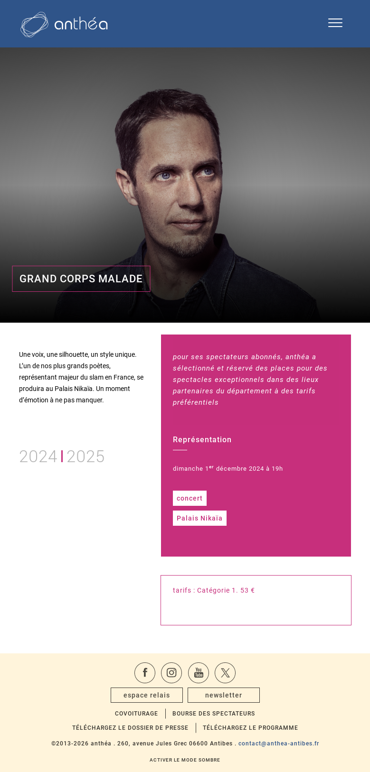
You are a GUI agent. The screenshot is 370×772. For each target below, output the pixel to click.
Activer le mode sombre (185, 760)
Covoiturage (136, 713)
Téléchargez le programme (250, 728)
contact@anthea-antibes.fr (278, 743)
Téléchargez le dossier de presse (130, 728)
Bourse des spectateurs (213, 713)
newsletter (223, 695)
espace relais (146, 695)
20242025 (62, 455)
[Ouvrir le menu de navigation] (335, 24)
